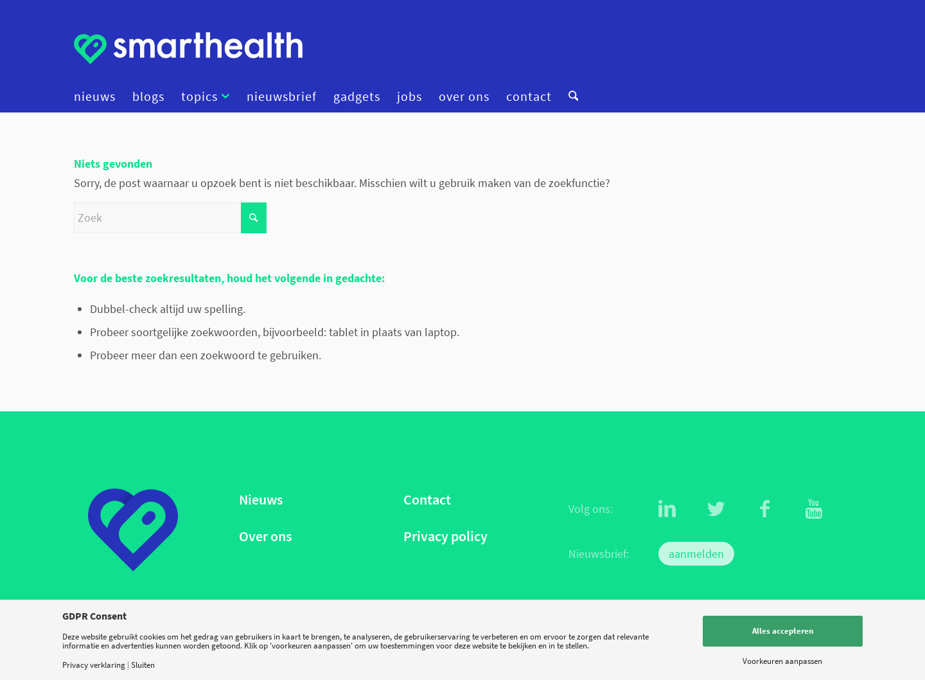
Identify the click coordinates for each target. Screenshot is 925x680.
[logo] (188, 48)
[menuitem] (99, 96)
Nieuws (261, 499)
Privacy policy (445, 536)
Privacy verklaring (93, 665)
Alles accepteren (782, 630)
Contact (427, 499)
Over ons (265, 536)
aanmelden (696, 553)
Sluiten (143, 665)
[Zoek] (569, 96)
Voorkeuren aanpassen (782, 661)
